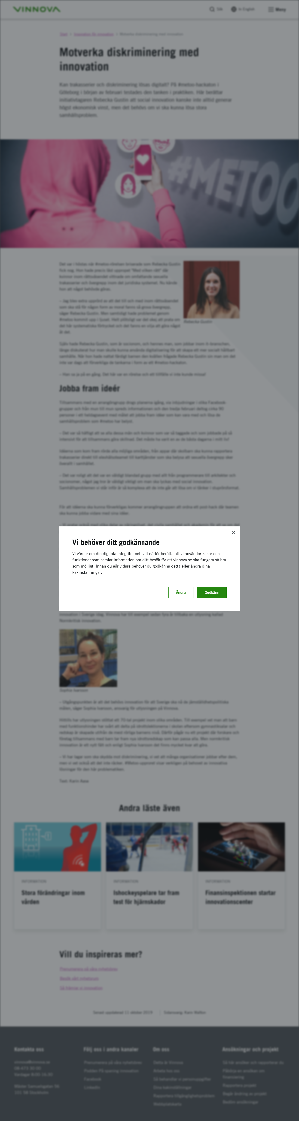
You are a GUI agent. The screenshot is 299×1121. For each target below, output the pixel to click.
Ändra (181, 592)
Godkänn (211, 592)
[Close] (233, 532)
